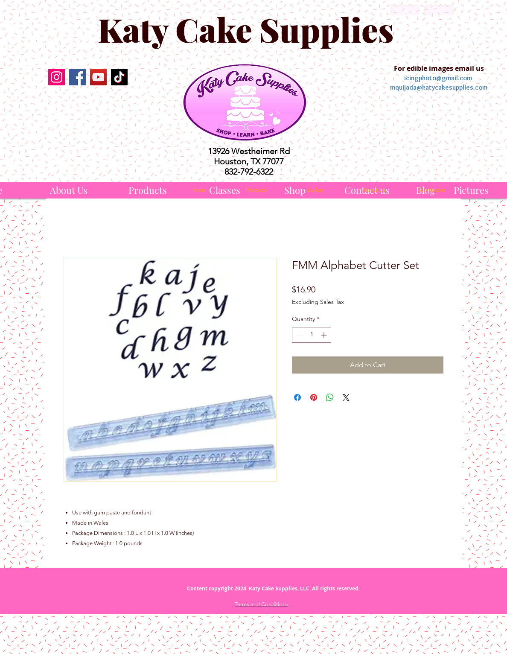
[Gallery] (315, 190)
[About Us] (68, 190)
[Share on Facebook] (297, 397)
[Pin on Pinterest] (314, 397)
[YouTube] (98, 77)
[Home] (198, 190)
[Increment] (324, 334)
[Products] (147, 190)
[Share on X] (346, 397)
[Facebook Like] (87, 109)
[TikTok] (119, 77)
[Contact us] (432, 190)
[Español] (439, 10)
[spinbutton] (311, 334)
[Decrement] (298, 334)
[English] (405, 10)
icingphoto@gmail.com (438, 78)
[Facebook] (77, 77)
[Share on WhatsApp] (330, 397)
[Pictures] (471, 190)
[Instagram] (56, 77)
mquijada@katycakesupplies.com (438, 87)
